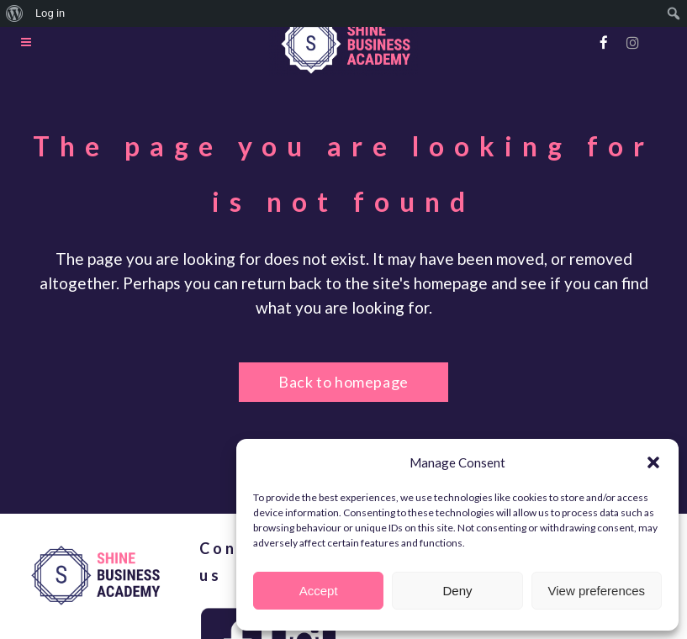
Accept (318, 591)
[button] (653, 462)
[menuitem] (14, 13)
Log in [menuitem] (50, 13)
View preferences (597, 591)
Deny (457, 591)
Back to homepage (343, 381)
